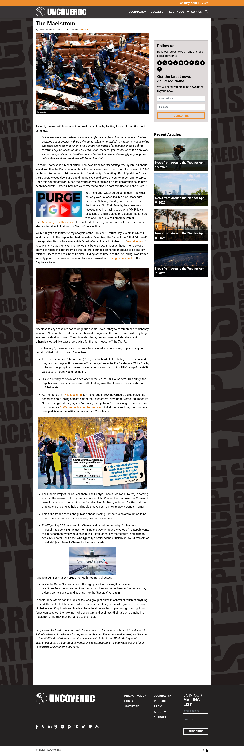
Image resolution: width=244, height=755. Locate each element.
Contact (130, 701)
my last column (72, 394)
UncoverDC (62, 11)
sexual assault (136, 241)
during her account (120, 258)
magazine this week (57, 222)
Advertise (131, 706)
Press (170, 11)
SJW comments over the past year (81, 407)
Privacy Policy (135, 695)
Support (197, 11)
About (181, 11)
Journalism (137, 11)
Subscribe (181, 115)
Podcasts (156, 11)
